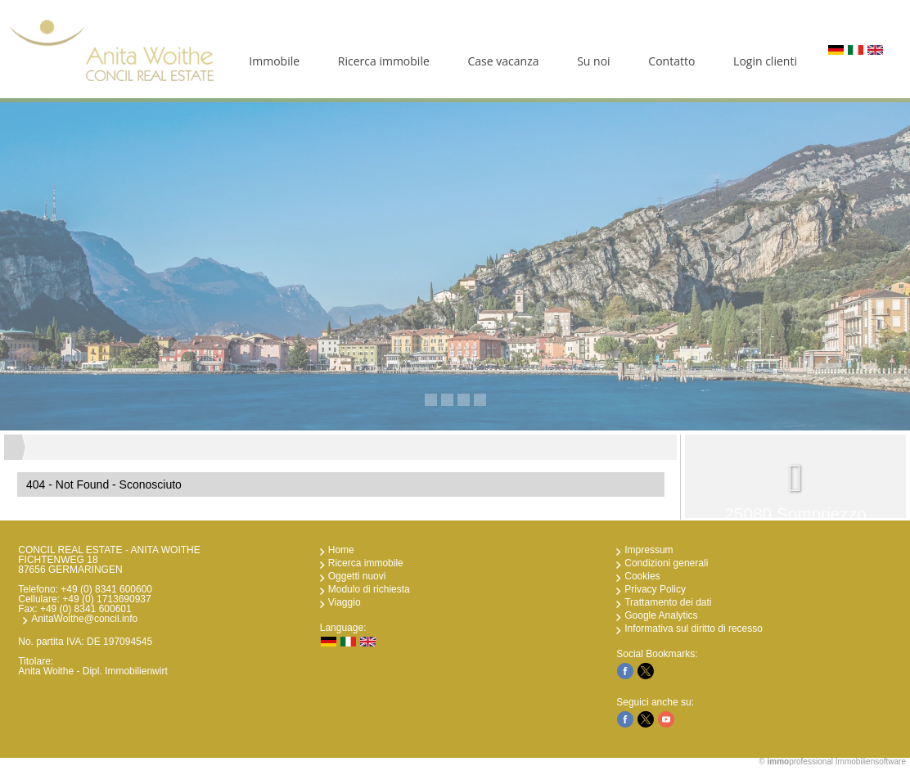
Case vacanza (503, 61)
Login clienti (765, 61)
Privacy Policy (655, 589)
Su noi (593, 61)
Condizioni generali (666, 563)
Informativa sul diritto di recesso (693, 628)
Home (341, 550)
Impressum (648, 550)
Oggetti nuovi (357, 576)
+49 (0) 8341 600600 (106, 589)
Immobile (274, 61)
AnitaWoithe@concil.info (84, 618)
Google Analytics (660, 615)
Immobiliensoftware (871, 761)
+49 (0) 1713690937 (106, 599)
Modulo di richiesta (369, 589)
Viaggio (344, 602)
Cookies (642, 576)
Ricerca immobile (384, 61)
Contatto (671, 61)
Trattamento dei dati (667, 602)
